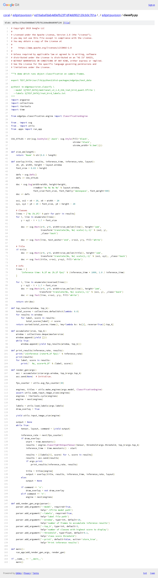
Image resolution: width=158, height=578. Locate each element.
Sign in (151, 4)
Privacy (27, 573)
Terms (35, 573)
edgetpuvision (22, 15)
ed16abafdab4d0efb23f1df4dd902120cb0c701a (65, 15)
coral (6, 15)
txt (145, 573)
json (152, 573)
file (66, 22)
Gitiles (19, 573)
